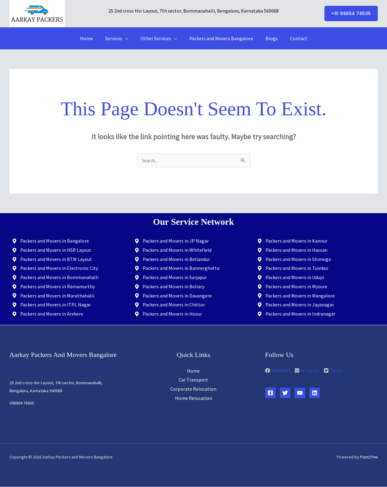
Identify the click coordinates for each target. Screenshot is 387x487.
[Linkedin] (314, 393)
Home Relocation (193, 398)
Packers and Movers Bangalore (220, 38)
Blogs (268, 38)
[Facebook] (270, 393)
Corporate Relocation (193, 389)
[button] (351, 13)
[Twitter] (285, 393)
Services (117, 38)
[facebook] (279, 371)
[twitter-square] (333, 371)
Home (92, 38)
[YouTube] (300, 393)
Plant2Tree (368, 457)
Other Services (157, 38)
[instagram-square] (309, 371)
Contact (292, 38)
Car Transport (193, 380)
